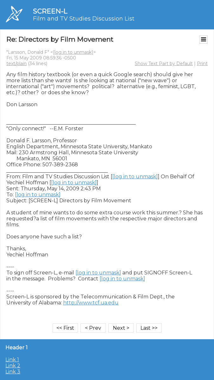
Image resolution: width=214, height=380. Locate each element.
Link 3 (12, 372)
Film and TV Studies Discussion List (83, 18)
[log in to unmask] (73, 52)
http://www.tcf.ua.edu (91, 303)
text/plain (16, 63)
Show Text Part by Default (164, 63)
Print (202, 63)
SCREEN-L (50, 11)
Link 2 (12, 366)
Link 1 (12, 360)
